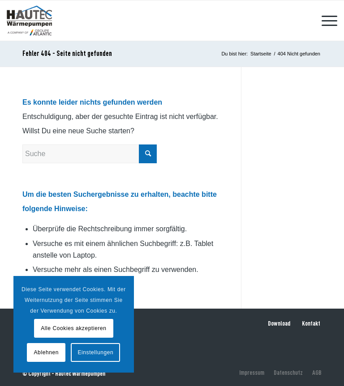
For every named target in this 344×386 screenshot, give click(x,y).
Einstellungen (95, 352)
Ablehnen (46, 352)
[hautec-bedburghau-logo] (29, 20)
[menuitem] (325, 20)
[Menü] (325, 20)
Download (279, 323)
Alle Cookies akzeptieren (73, 328)
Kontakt (311, 323)
